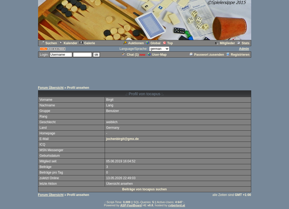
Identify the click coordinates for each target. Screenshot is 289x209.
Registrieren (237, 55)
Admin (244, 49)
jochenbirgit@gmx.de (122, 139)
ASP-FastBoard (131, 205)
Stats (243, 43)
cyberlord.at (176, 205)
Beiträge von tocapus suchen (144, 189)
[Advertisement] (145, 70)
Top (168, 43)
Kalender (68, 43)
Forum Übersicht (51, 88)
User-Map (157, 55)
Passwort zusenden (207, 55)
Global (153, 43)
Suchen (49, 43)
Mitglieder (225, 43)
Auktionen (133, 43)
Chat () (130, 55)
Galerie (87, 43)
